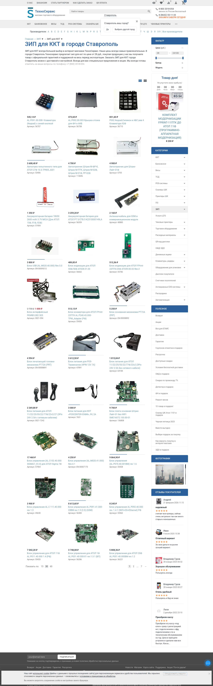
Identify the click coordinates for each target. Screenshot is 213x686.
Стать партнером (60, 3)
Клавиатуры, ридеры (165, 261)
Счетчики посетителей (166, 280)
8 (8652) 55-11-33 (167, 15)
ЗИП (157, 209)
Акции (158, 322)
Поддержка (160, 667)
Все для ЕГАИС (162, 329)
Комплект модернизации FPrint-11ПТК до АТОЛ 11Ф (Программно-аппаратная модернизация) (169, 126)
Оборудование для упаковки (168, 267)
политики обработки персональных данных (99, 661)
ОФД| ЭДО (160, 248)
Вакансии (42, 3)
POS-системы (75, 24)
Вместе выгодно (163, 428)
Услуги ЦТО (141, 24)
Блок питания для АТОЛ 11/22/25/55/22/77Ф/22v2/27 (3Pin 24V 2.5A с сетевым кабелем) (44, 414)
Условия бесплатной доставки (169, 367)
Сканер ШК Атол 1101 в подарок (166, 414)
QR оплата (101, 3)
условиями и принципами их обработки (97, 676)
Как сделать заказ (82, 3)
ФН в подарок (162, 393)
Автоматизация (163, 300)
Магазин (138, 667)
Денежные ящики (163, 254)
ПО (157, 203)
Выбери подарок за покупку (168, 434)
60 (51, 566)
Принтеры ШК (162, 196)
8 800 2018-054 (166, 9)
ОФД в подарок (162, 374)
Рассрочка (160, 354)
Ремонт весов (162, 400)
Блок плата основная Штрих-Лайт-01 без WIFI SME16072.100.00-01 (124, 414)
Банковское (41, 24)
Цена (160, 48)
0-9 (158, 31)
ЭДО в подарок (162, 450)
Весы (53, 24)
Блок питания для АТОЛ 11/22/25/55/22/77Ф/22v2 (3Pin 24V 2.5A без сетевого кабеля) (125, 364)
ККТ (29, 24)
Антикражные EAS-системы (168, 287)
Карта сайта (148, 667)
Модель (159, 68)
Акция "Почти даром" (176, 667)
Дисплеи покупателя (165, 274)
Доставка (160, 335)
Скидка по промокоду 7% (167, 380)
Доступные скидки (164, 361)
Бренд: (159, 63)
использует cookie (41, 673)
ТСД (62, 24)
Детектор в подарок (164, 387)
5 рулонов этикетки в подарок (169, 348)
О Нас (30, 3)
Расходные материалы (166, 235)
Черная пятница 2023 (165, 422)
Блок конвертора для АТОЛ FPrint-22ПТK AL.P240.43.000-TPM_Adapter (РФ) (85, 315)
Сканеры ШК (92, 24)
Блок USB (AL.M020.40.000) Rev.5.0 (44, 265)
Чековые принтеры (160, 24)
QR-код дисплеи (163, 242)
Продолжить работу (175, 674)
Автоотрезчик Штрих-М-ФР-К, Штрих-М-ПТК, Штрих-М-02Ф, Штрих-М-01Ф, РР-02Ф (83, 169)
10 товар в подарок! (164, 406)
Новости (129, 667)
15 (42, 566)
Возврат (159, 316)
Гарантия (160, 341)
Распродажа (161, 293)
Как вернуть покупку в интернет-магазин (166, 442)
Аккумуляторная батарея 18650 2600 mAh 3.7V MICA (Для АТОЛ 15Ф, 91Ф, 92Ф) (43, 219)
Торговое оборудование (166, 229)
